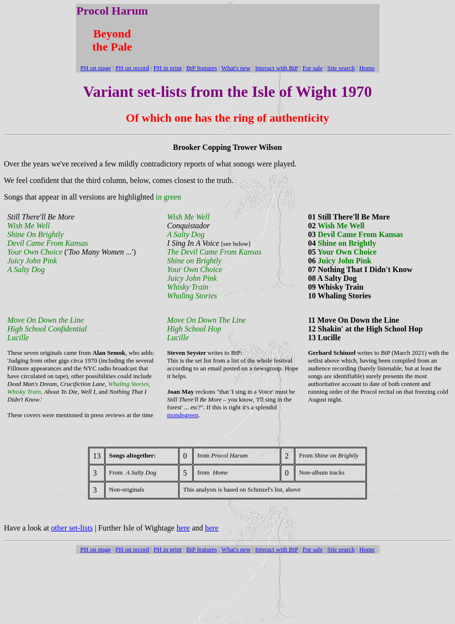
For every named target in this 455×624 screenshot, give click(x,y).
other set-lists (72, 528)
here (183, 528)
